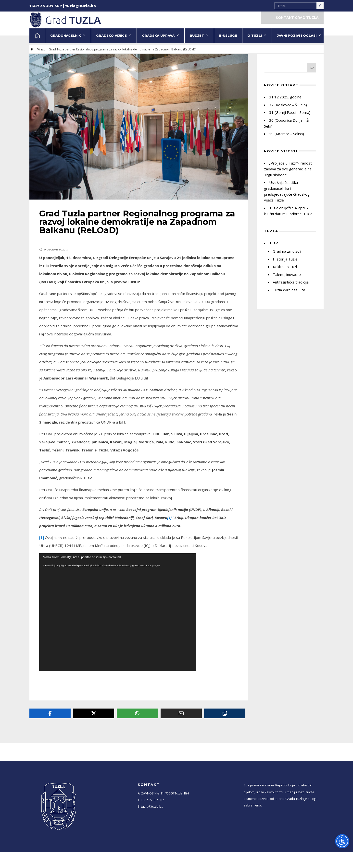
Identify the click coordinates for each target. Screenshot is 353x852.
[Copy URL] (224, 713)
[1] (41, 537)
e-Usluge (228, 35)
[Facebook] (50, 713)
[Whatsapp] (137, 713)
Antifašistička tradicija (291, 282)
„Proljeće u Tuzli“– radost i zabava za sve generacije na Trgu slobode (289, 169)
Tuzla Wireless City (289, 289)
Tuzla (273, 242)
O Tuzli (254, 35)
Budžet (197, 35)
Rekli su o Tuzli (285, 266)
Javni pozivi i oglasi (296, 35)
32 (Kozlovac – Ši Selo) (288, 104)
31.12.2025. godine (285, 97)
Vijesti (41, 49)
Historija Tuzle (285, 259)
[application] (117, 612)
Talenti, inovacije (287, 274)
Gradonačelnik (65, 35)
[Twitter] (93, 713)
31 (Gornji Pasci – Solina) (289, 112)
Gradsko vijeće (111, 35)
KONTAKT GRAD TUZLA (297, 17)
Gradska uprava (158, 35)
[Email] (181, 713)
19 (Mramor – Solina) (286, 133)
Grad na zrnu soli (287, 251)
